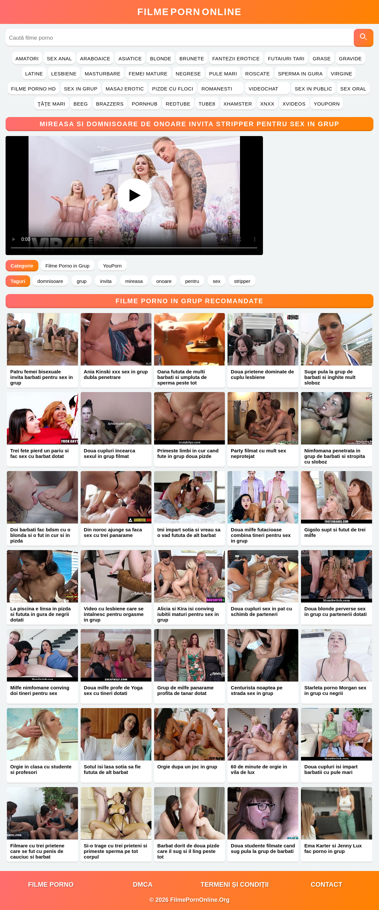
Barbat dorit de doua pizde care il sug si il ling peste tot (188, 851)
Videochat (268, 88)
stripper (242, 281)
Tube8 (207, 104)
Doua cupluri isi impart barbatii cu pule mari (331, 769)
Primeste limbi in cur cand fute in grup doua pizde (188, 453)
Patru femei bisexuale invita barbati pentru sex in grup (41, 377)
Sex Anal (59, 58)
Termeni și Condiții (235, 884)
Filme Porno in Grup (68, 265)
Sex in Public (313, 88)
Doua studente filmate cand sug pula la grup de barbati (263, 848)
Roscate (257, 73)
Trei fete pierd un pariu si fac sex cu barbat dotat (39, 453)
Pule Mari (223, 73)
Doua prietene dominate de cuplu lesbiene (262, 374)
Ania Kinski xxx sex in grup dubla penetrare (116, 374)
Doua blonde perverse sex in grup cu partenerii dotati (335, 611)
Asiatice (130, 58)
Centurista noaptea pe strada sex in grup (257, 690)
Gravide (350, 58)
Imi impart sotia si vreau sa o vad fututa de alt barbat (189, 532)
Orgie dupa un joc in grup (187, 766)
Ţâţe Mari (52, 104)
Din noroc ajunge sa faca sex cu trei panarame (113, 532)
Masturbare (102, 73)
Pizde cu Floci (172, 88)
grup (82, 281)
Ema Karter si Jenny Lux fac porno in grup (333, 848)
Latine (34, 73)
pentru (192, 281)
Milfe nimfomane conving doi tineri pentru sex (39, 690)
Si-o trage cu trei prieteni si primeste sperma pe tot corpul (115, 851)
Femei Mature (148, 73)
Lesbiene (63, 73)
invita (105, 281)
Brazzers (110, 104)
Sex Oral (353, 88)
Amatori (26, 58)
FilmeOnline (189, 12)
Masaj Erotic (125, 88)
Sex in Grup (80, 88)
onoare (164, 281)
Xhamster (238, 104)
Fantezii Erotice (236, 58)
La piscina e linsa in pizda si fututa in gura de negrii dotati (40, 614)
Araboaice (95, 58)
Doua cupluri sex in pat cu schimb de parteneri (261, 611)
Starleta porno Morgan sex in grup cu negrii (335, 690)
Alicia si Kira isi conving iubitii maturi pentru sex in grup (188, 614)
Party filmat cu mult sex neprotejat (258, 453)
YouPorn (327, 104)
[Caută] (363, 38)
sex (216, 281)
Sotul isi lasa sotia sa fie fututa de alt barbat (112, 769)
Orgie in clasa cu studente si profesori (40, 769)
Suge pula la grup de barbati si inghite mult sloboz (329, 377)
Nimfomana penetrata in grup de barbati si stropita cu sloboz (334, 456)
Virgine (341, 73)
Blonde (160, 58)
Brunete (191, 58)
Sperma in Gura (300, 73)
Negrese (188, 73)
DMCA (142, 884)
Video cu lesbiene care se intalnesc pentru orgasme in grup (114, 614)
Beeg (80, 104)
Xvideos (294, 104)
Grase (322, 58)
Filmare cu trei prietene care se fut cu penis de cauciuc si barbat (37, 851)
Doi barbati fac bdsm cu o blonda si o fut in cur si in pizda (40, 535)
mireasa (134, 281)
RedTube (178, 104)
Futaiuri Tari (286, 58)
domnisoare (50, 281)
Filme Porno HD (33, 88)
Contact (326, 884)
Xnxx (267, 104)
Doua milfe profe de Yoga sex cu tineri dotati (113, 690)
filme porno (51, 884)
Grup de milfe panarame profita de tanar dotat (185, 690)
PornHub (145, 104)
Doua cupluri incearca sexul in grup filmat (109, 453)
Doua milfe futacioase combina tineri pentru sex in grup (261, 535)
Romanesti (220, 88)
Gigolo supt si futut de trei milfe (335, 532)
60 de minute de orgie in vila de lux (259, 769)
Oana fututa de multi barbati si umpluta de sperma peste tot (182, 377)
